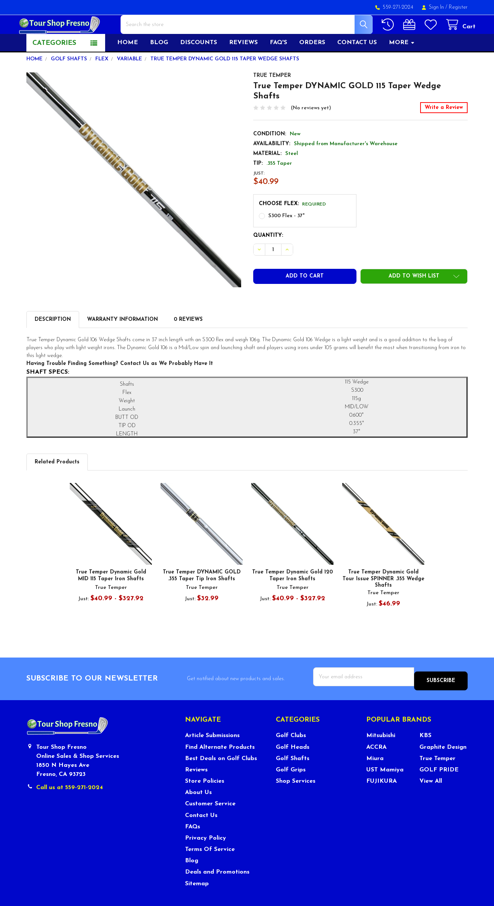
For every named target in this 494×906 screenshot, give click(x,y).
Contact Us (201, 835)
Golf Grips (291, 790)
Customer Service (210, 824)
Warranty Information (122, 343)
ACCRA (376, 767)
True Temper (437, 779)
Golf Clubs (291, 756)
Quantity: (268, 259)
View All (430, 801)
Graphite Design (442, 767)
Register (458, 7)
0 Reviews (188, 343)
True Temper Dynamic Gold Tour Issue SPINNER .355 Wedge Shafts (383, 602)
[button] (414, 300)
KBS (425, 756)
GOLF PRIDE (439, 790)
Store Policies (204, 801)
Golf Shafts (292, 779)
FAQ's (278, 67)
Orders (312, 67)
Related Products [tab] (57, 486)
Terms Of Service (210, 869)
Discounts (198, 67)
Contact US (357, 67)
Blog (159, 67)
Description (53, 343)
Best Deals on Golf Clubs (221, 779)
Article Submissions (212, 756)
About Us (198, 813)
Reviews (243, 67)
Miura (375, 779)
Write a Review (444, 132)
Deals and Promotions (217, 892)
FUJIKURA (381, 801)
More (402, 67)
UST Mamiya (385, 790)
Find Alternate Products (220, 767)
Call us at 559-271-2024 (69, 808)
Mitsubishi (380, 756)
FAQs (192, 847)
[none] (133, 204)
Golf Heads (292, 767)
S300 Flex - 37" (286, 240)
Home (127, 67)
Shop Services (295, 801)
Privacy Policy (205, 858)
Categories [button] (54, 67)
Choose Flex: (292, 228)
